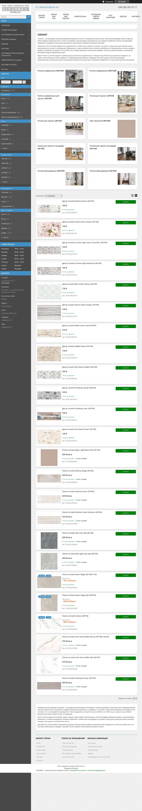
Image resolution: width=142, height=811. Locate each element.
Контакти (136, 16)
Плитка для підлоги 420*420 (102, 96)
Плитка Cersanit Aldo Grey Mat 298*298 (77, 533)
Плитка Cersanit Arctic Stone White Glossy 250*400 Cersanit (85, 637)
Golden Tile (41, 746)
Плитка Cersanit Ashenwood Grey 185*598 (79, 678)
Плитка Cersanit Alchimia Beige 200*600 (78, 471)
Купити (126, 202)
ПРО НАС (4, 69)
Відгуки (123, 16)
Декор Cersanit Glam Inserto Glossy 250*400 (79, 284)
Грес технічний (110, 16)
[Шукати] (28, 17)
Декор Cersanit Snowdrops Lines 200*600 (78, 408)
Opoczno (40, 760)
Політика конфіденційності (97, 770)
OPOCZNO (5, 48)
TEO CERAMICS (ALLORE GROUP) (12, 34)
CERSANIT (4, 44)
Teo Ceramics (41, 753)
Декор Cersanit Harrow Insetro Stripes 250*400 (80, 305)
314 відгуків (109, 2)
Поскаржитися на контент (78, 770)
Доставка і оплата (95, 746)
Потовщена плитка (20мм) (96, 16)
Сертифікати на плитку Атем (99, 757)
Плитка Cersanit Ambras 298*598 (75, 616)
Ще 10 (6, 237)
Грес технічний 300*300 (100, 121)
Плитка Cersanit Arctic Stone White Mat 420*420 (81, 657)
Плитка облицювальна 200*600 (51, 171)
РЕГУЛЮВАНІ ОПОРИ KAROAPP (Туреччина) (12, 54)
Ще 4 (5, 148)
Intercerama (41, 750)
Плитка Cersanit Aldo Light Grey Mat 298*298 (80, 554)
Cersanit (40, 757)
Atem (38, 743)
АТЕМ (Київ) (5, 25)
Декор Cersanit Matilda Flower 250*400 (77, 346)
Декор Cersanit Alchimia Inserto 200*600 (78, 201)
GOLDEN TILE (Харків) (9, 30)
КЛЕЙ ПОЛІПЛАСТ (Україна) (11, 60)
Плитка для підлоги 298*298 (50, 121)
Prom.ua (82, 766)
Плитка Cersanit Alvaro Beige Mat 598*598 (79, 595)
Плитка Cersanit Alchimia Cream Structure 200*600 (82, 512)
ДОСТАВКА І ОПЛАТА (8, 65)
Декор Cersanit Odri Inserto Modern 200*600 (79, 367)
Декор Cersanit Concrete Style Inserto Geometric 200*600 (84, 242)
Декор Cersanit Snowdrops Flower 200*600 (79, 388)
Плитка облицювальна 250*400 (103, 171)
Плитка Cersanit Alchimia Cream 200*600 (78, 491)
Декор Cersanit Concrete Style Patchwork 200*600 (81, 263)
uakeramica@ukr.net (9, 313)
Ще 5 (5, 182)
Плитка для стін (54, 16)
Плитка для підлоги (65, 16)
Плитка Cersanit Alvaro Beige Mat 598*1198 (79, 574)
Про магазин (93, 750)
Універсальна (80, 16)
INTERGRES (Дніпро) (8, 39)
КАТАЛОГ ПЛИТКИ (42, 16)
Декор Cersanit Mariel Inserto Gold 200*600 (79, 325)
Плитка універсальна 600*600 (51, 71)
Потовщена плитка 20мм (71, 753)
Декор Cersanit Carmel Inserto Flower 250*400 (80, 222)
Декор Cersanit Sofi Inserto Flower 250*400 (79, 429)
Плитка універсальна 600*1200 (103, 71)
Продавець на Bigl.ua (71, 768)
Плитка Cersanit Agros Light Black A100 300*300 (81, 450)
